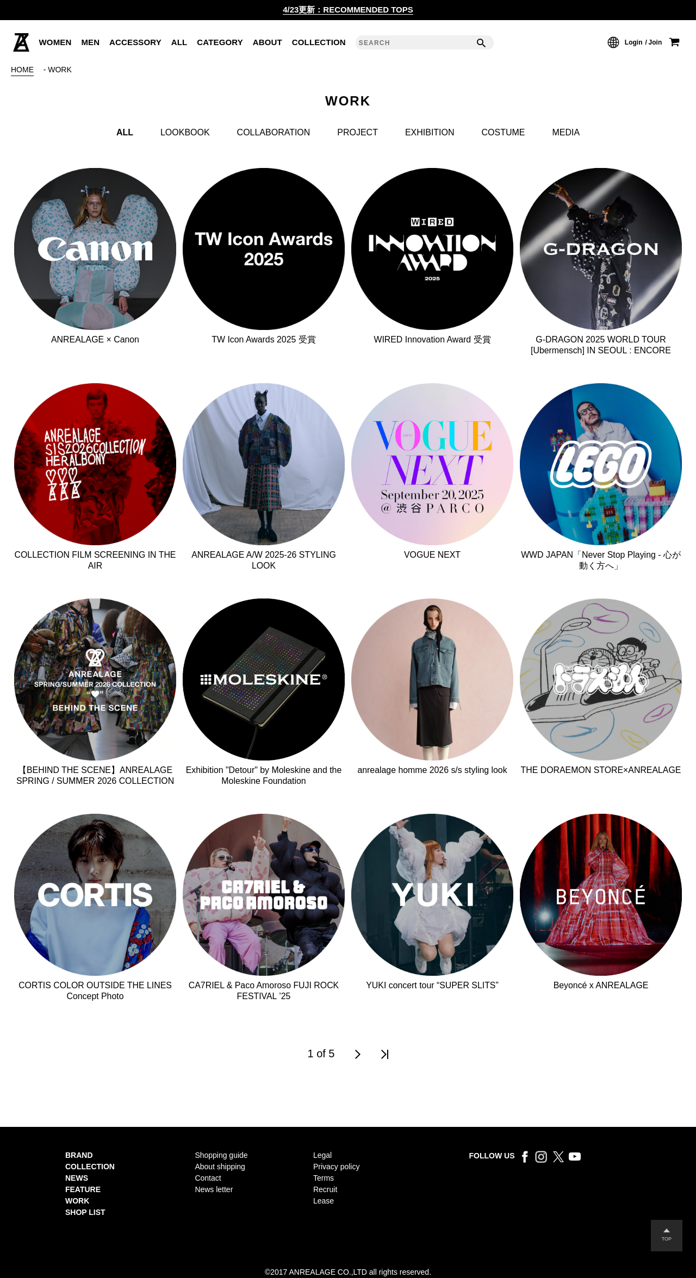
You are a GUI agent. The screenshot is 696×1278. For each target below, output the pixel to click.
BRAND (79, 1155)
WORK (77, 1200)
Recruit (325, 1189)
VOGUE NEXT (432, 554)
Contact (208, 1178)
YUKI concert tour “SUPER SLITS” (432, 985)
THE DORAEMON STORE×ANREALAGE (601, 770)
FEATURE (83, 1189)
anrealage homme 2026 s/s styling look (432, 770)
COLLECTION (90, 1166)
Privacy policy (336, 1166)
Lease (323, 1200)
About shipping (220, 1166)
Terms (323, 1178)
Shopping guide (221, 1155)
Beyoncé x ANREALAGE (601, 985)
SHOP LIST (85, 1212)
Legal (322, 1155)
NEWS (76, 1178)
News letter (214, 1189)
